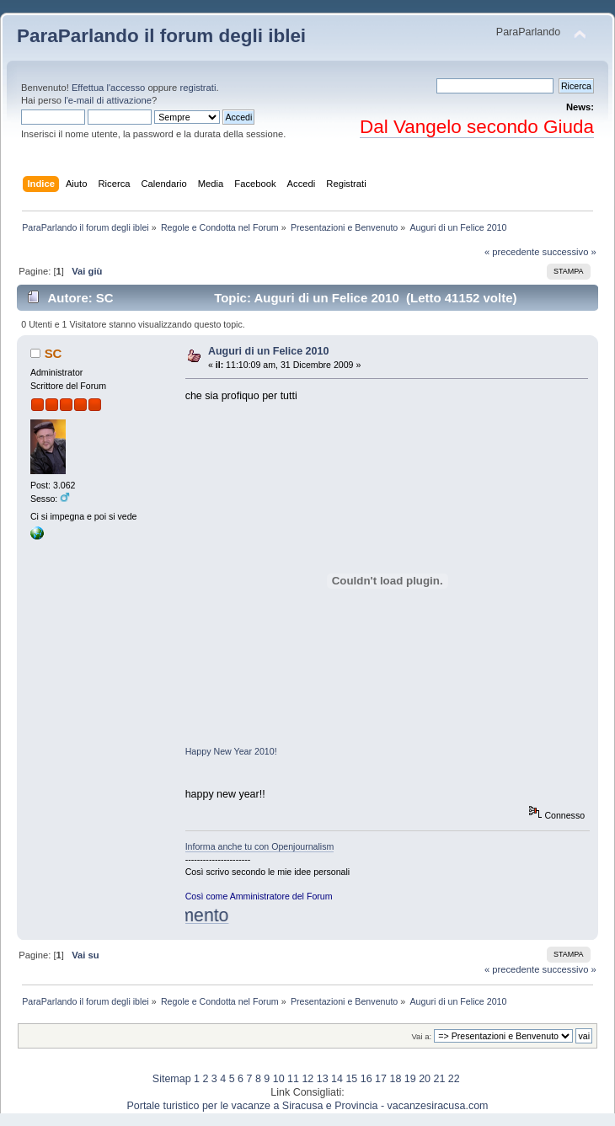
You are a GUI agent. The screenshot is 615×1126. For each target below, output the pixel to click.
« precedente (512, 252)
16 (366, 1079)
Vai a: (421, 1036)
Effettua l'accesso (108, 88)
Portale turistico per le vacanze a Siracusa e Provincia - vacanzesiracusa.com (308, 1106)
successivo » (569, 252)
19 (410, 1079)
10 (279, 1079)
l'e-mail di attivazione (108, 100)
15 (351, 1079)
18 (395, 1079)
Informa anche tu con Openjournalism (259, 846)
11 (293, 1079)
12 (307, 1079)
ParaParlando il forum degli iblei (161, 35)
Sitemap (171, 1079)
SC (53, 353)
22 (454, 1079)
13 (323, 1079)
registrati (197, 88)
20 (424, 1079)
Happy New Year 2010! (231, 751)
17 (381, 1079)
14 (337, 1079)
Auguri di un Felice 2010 (268, 351)
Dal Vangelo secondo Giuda (477, 126)
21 (439, 1079)
